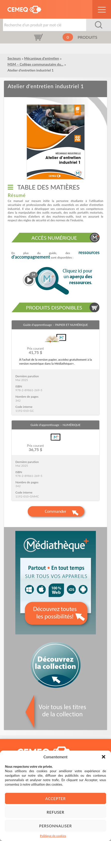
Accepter (55, 798)
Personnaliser (55, 826)
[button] (103, 756)
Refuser (55, 812)
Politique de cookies (53, 836)
